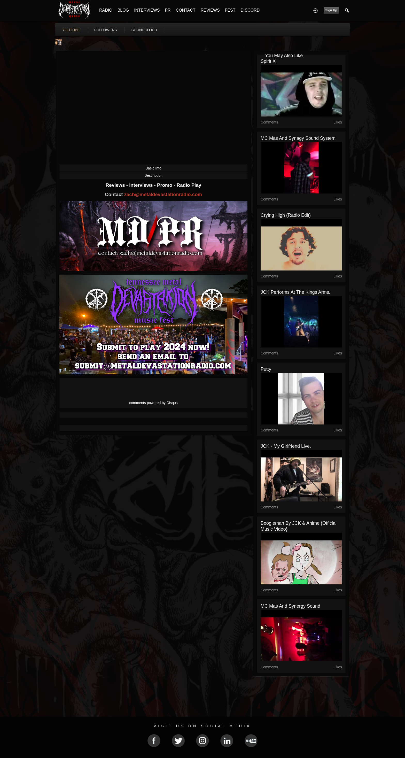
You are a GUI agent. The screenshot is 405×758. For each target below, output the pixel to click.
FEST (230, 10)
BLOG (123, 10)
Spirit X (268, 61)
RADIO (105, 10)
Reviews (116, 185)
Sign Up (331, 10)
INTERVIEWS (147, 10)
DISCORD (250, 10)
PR (167, 10)
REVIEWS (210, 10)
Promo (165, 185)
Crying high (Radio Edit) (286, 215)
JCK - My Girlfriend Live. (286, 446)
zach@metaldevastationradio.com (163, 194)
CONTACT (186, 10)
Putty (266, 369)
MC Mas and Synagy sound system (298, 138)
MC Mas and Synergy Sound (290, 606)
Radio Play (189, 185)
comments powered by (153, 403)
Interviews (141, 185)
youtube (71, 30)
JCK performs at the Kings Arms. (295, 292)
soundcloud (144, 30)
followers (105, 30)
